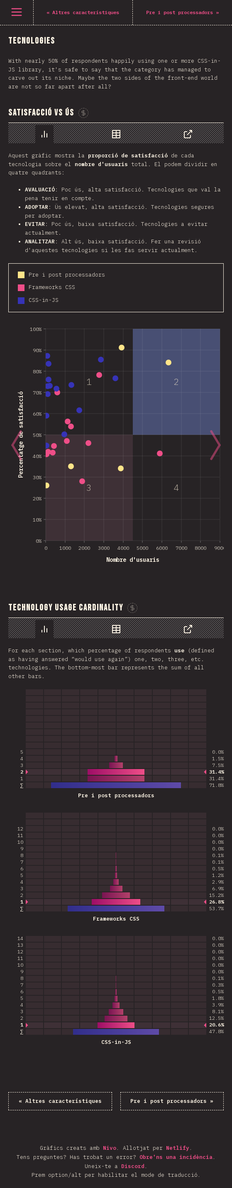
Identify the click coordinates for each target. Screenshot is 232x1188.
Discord (132, 1166)
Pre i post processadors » (171, 1101)
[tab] (44, 134)
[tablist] (116, 133)
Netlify (177, 1147)
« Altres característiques (60, 1101)
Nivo (109, 1147)
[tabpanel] (116, 350)
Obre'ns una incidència (175, 1157)
